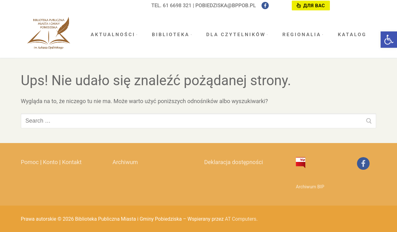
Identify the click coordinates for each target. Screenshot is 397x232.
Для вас (310, 5)
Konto (50, 162)
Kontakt (72, 162)
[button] (389, 39)
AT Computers (240, 219)
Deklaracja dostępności (233, 162)
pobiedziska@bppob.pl (225, 5)
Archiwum (125, 162)
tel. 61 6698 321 (171, 5)
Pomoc (30, 162)
